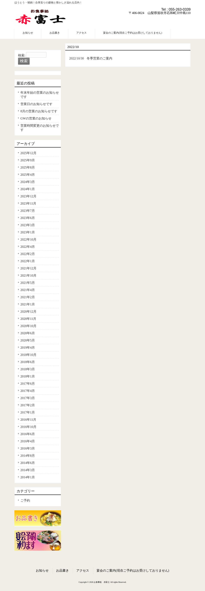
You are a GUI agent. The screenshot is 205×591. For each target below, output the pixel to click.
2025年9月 (27, 160)
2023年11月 (28, 203)
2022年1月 (27, 261)
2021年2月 (27, 297)
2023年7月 (27, 210)
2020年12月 (28, 311)
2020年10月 (28, 326)
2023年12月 (28, 196)
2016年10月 (28, 426)
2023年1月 (27, 232)
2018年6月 (27, 362)
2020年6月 (27, 333)
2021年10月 (28, 275)
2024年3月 (27, 182)
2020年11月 (28, 318)
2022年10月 (28, 239)
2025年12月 (28, 153)
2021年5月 (27, 282)
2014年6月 (27, 463)
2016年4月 (27, 441)
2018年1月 (27, 376)
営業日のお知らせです (36, 104)
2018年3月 (27, 369)
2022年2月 (27, 254)
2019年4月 (27, 347)
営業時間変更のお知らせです (39, 127)
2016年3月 (27, 448)
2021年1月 (27, 304)
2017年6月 (27, 383)
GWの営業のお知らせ (35, 118)
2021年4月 (27, 290)
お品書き (62, 570)
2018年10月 (28, 354)
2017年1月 (27, 412)
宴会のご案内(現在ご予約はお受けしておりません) (132, 570)
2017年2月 (27, 405)
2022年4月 (27, 246)
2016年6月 (27, 434)
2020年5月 (27, 340)
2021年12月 (28, 268)
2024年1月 (27, 189)
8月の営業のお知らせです (38, 111)
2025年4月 (27, 174)
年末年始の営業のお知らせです (39, 94)
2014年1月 (27, 477)
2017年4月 (27, 390)
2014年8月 (27, 455)
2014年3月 (27, 470)
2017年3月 (27, 398)
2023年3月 (27, 225)
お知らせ (42, 570)
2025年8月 (27, 167)
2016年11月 (28, 419)
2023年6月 (27, 218)
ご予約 (25, 500)
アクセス (82, 570)
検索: (21, 55)
